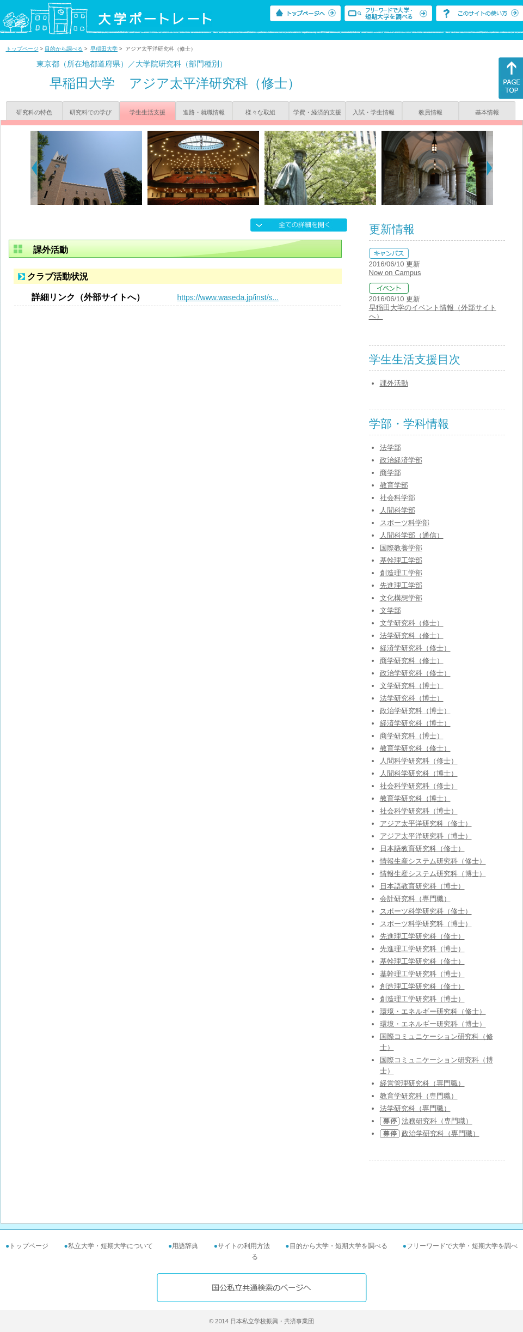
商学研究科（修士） (412, 660)
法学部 (390, 447)
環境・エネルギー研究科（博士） (433, 1024)
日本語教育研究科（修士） (422, 848)
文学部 (390, 610)
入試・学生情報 (374, 112)
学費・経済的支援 (317, 112)
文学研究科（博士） (412, 686)
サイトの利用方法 (244, 1246)
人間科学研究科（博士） (419, 773)
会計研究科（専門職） (415, 899)
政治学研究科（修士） (415, 673)
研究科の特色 (34, 112)
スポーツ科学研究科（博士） (426, 924)
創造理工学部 (401, 573)
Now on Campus (395, 273)
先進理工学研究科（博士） (422, 949)
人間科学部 (397, 510)
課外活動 (394, 383)
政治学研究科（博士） (415, 711)
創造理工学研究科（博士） (422, 999)
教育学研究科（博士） (415, 798)
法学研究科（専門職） (415, 1108)
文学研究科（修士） (412, 623)
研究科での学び (91, 112)
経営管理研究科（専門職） (422, 1083)
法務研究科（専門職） (437, 1121)
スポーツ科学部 (404, 523)
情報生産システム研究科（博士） (433, 873)
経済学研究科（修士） (415, 648)
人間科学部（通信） (412, 535)
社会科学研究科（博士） (419, 811)
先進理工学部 (401, 585)
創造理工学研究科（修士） (422, 986)
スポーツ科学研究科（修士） (426, 911)
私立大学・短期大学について (110, 1246)
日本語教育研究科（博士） (422, 886)
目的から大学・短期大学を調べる (338, 1246)
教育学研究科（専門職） (419, 1096)
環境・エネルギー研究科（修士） (433, 1011)
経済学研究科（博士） (415, 723)
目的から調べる (64, 49)
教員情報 (430, 112)
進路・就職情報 (204, 112)
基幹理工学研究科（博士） (422, 974)
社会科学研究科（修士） (419, 786)
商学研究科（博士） (412, 736)
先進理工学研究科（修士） (422, 936)
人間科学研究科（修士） (419, 761)
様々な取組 (260, 112)
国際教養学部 (401, 548)
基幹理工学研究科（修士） (422, 961)
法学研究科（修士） (412, 635)
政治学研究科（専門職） (440, 1133)
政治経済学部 (401, 460)
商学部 (390, 473)
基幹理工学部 (401, 560)
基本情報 (487, 112)
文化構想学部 (401, 598)
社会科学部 (397, 498)
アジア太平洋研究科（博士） (426, 836)
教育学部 (394, 485)
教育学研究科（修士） (415, 748)
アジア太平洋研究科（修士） (426, 823)
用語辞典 (185, 1246)
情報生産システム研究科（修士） (433, 861)
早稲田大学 (104, 49)
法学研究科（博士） (412, 698)
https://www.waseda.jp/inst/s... (228, 297)
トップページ (22, 49)
